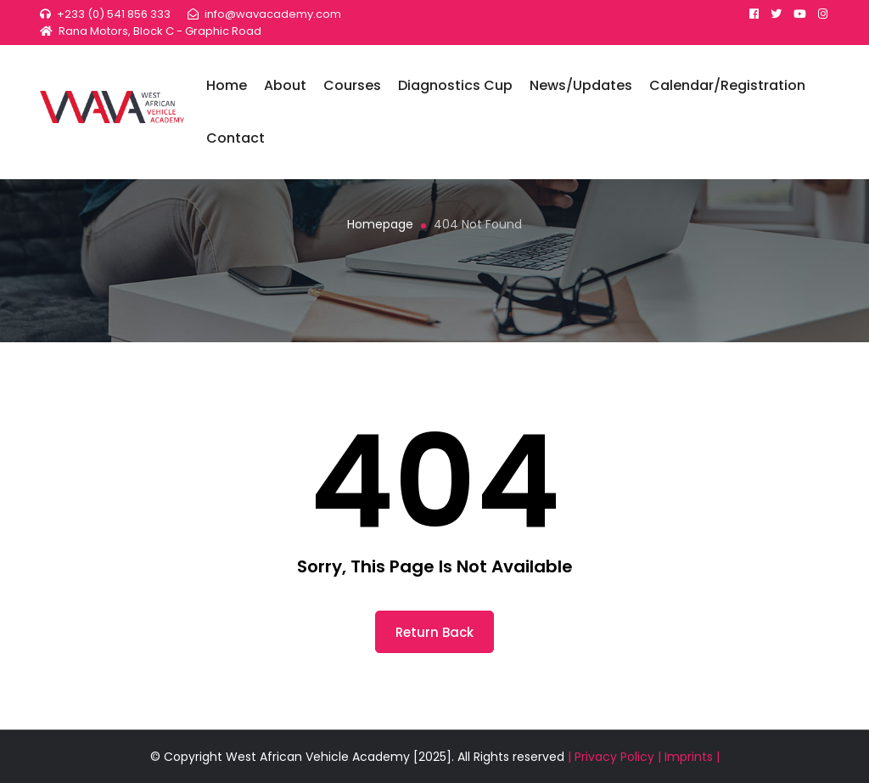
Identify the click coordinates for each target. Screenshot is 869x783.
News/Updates (592, 90)
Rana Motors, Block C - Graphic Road (160, 31)
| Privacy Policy (613, 756)
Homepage (380, 224)
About (296, 90)
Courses (363, 90)
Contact (246, 143)
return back (434, 632)
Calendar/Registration (738, 90)
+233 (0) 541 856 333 (114, 14)
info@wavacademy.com (273, 14)
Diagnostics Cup (466, 90)
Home (237, 90)
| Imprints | (689, 756)
